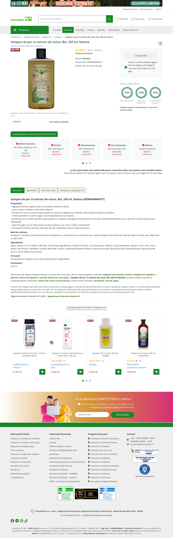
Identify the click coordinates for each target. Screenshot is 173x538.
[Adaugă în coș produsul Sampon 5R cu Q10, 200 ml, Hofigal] (118, 372)
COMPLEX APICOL (21, 364)
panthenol (99, 280)
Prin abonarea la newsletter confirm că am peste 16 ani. (107, 404)
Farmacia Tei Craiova (99, 477)
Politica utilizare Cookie (60, 446)
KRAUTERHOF (133, 364)
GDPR (158, 9)
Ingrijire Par (47, 37)
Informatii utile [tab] (48, 190)
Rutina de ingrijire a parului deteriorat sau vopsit (44, 277)
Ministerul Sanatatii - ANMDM (63, 473)
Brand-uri (15, 469)
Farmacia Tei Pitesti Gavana (102, 469)
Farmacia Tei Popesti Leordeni (103, 465)
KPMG (140, 511)
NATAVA (86, 58)
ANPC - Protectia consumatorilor (64, 481)
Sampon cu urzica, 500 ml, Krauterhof (143, 354)
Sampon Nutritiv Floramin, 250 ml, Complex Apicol (29, 354)
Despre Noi (54, 438)
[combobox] (72, 19)
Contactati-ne (17, 477)
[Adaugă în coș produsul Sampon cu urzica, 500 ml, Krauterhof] (156, 372)
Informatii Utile (146, 9)
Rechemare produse (20, 473)
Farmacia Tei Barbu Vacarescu (103, 438)
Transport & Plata (19, 458)
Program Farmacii (130, 9)
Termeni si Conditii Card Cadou (25, 442)
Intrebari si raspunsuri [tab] (72, 190)
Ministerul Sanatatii (58, 469)
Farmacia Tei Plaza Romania (102, 442)
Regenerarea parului (113, 274)
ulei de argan (112, 280)
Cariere (52, 442)
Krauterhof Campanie (136, 367)
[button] (83, 163)
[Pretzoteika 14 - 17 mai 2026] (86, 3)
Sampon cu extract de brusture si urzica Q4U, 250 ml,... (67, 354)
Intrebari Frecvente (20, 465)
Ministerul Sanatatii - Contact (63, 477)
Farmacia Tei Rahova (99, 458)
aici (130, 71)
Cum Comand (17, 450)
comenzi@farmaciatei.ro (141, 444)
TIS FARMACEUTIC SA (60, 364)
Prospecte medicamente (60, 465)
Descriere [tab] (17, 190)
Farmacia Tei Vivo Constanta (103, 454)
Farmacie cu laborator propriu (25, 454)
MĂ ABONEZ (122, 414)
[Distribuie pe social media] (160, 43)
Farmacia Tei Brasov (99, 473)
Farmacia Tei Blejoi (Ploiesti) (102, 481)
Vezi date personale (111, 407)
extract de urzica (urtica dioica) (54, 280)
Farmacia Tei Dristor (99, 446)
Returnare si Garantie (21, 461)
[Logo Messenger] (17, 521)
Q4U (53, 367)
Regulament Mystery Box (22, 446)
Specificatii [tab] (32, 190)
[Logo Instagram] (21, 521)
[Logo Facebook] (12, 521)
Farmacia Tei (16, 37)
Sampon (58, 37)
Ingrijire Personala (31, 37)
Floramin (17, 367)
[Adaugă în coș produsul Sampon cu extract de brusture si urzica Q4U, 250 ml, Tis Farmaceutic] (80, 372)
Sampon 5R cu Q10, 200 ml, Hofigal (105, 354)
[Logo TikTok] (26, 521)
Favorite (122, 18)
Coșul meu (138, 18)
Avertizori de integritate (60, 458)
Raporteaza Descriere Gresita (64, 296)
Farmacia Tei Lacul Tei (100, 450)
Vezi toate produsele (59, 121)
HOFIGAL (93, 364)
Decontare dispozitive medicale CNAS (67, 461)
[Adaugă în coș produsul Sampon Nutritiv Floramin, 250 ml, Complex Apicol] (42, 372)
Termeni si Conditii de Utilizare (25, 438)
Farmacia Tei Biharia (99, 461)
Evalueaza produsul (84, 53)
